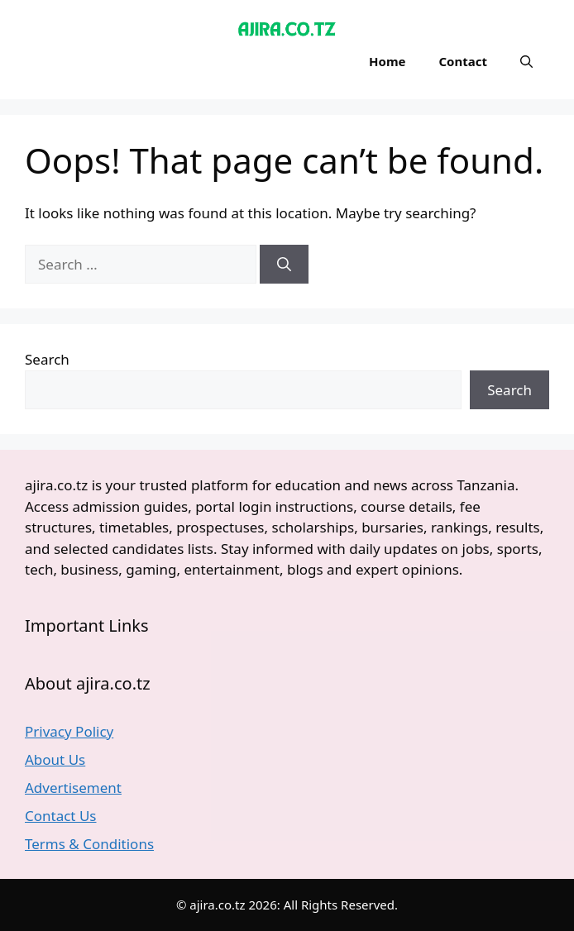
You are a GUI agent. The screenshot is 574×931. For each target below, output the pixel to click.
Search (47, 359)
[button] (526, 61)
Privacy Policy (69, 731)
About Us (55, 759)
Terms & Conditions (89, 843)
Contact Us (61, 815)
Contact (462, 61)
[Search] (284, 264)
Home (387, 61)
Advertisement (73, 787)
